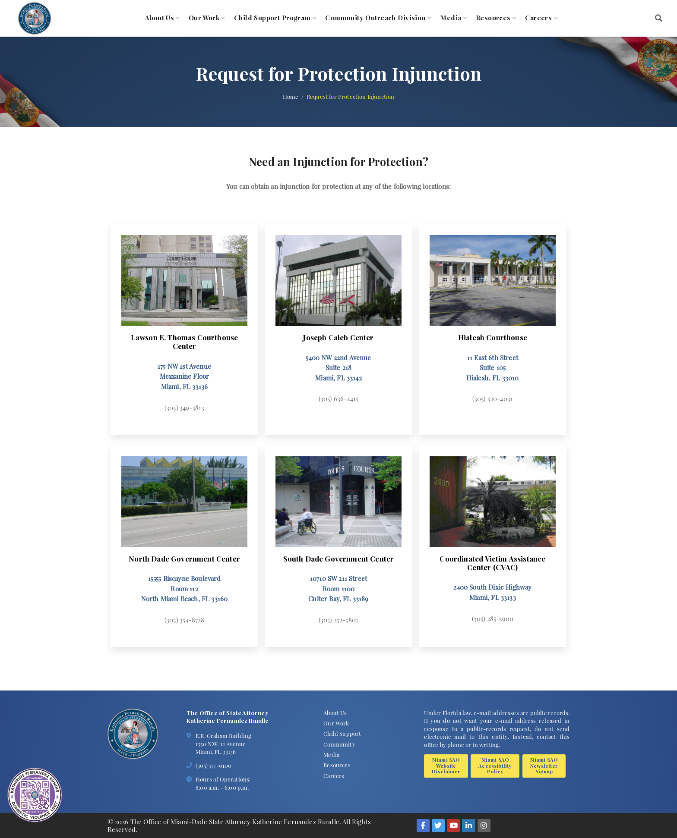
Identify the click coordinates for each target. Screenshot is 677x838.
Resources (493, 18)
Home (291, 97)
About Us (159, 18)
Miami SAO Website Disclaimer (446, 765)
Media (450, 18)
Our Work (204, 18)
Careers (538, 18)
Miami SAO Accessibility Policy (495, 765)
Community (339, 744)
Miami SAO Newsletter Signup (544, 765)
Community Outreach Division (375, 18)
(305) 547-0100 (213, 765)
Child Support (342, 733)
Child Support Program (272, 18)
